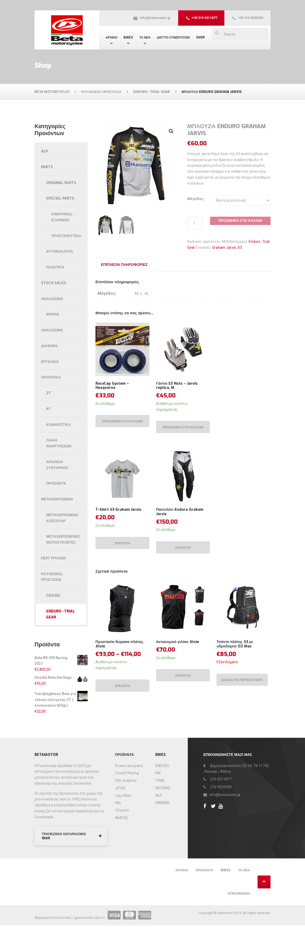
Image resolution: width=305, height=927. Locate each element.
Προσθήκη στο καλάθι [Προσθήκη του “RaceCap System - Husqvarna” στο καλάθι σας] (122, 424)
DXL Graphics (126, 781)
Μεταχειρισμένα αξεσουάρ (62, 518)
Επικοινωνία (239, 895)
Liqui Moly (123, 796)
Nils (118, 803)
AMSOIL (121, 818)
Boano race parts (129, 766)
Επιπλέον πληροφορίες (124, 264)
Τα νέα (244, 872)
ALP (44, 151)
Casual (53, 595)
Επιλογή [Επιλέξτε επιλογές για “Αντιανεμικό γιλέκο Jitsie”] (183, 682)
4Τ (48, 408)
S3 (240, 247)
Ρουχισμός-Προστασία (52, 577)
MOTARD (162, 788)
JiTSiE (120, 788)
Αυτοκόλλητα (59, 251)
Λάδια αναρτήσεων (58, 443)
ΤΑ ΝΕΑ (144, 37)
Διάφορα (49, 346)
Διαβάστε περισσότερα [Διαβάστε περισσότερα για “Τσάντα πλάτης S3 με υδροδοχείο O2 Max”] (234, 688)
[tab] (124, 265)
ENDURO (162, 766)
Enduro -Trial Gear (60, 614)
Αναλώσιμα (52, 298)
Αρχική (111, 37)
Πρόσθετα (56, 483)
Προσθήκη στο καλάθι (240, 220)
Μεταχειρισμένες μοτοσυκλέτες (63, 539)
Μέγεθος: (196, 199)
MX (158, 773)
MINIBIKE (162, 803)
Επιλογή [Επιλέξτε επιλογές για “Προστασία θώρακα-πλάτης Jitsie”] (122, 692)
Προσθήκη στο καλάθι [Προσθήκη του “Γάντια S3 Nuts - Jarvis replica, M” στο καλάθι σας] (183, 430)
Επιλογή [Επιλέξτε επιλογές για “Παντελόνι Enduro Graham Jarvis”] (183, 553)
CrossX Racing (127, 773)
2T (48, 393)
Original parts (61, 182)
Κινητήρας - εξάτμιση (63, 217)
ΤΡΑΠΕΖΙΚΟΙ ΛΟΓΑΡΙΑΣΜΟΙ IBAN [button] (65, 837)
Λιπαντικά (51, 377)
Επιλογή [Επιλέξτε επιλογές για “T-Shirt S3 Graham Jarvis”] (122, 548)
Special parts (60, 198)
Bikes (128, 37)
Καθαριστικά (58, 424)
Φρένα (52, 314)
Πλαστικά (55, 267)
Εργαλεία (50, 361)
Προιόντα (204, 872)
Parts (47, 167)
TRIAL (160, 781)
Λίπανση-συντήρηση (57, 464)
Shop (200, 37)
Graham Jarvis (224, 247)
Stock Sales (53, 283)
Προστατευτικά (66, 235)
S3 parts (122, 810)
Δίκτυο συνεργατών (173, 37)
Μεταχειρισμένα (57, 499)
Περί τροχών (53, 558)
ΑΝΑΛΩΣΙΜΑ (52, 330)
